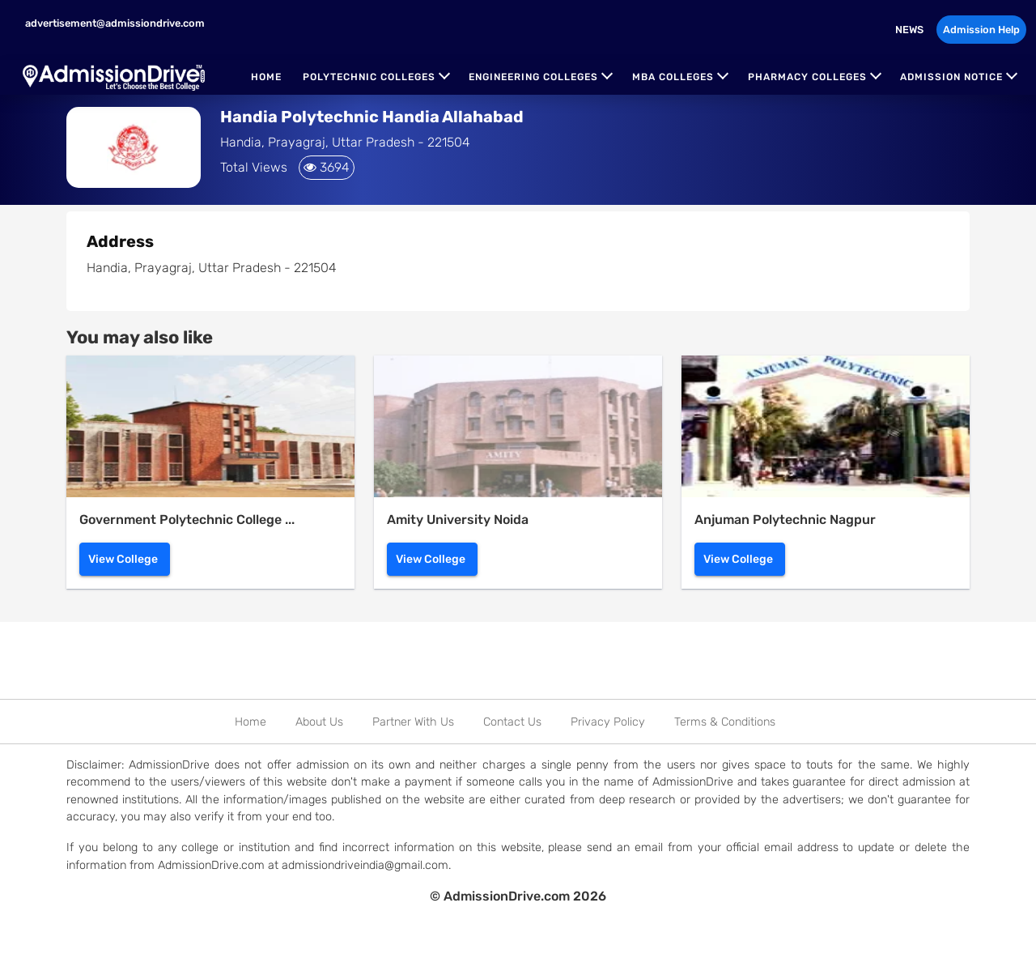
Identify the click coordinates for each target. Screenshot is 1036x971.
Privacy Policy (608, 722)
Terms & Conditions (724, 722)
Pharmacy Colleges (807, 77)
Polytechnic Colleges (369, 77)
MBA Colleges (673, 77)
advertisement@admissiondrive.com (114, 23)
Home (266, 77)
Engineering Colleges (533, 77)
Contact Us (512, 722)
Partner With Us (413, 722)
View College (123, 559)
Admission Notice (951, 77)
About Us (319, 722)
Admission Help (981, 29)
